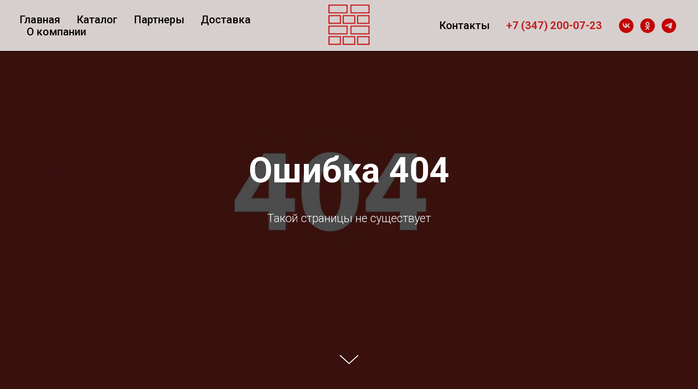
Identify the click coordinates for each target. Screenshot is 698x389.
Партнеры (159, 20)
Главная (39, 20)
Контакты (464, 25)
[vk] (626, 25)
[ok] (647, 25)
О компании (56, 32)
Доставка (226, 20)
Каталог (97, 20)
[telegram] (669, 25)
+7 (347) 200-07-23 (554, 25)
